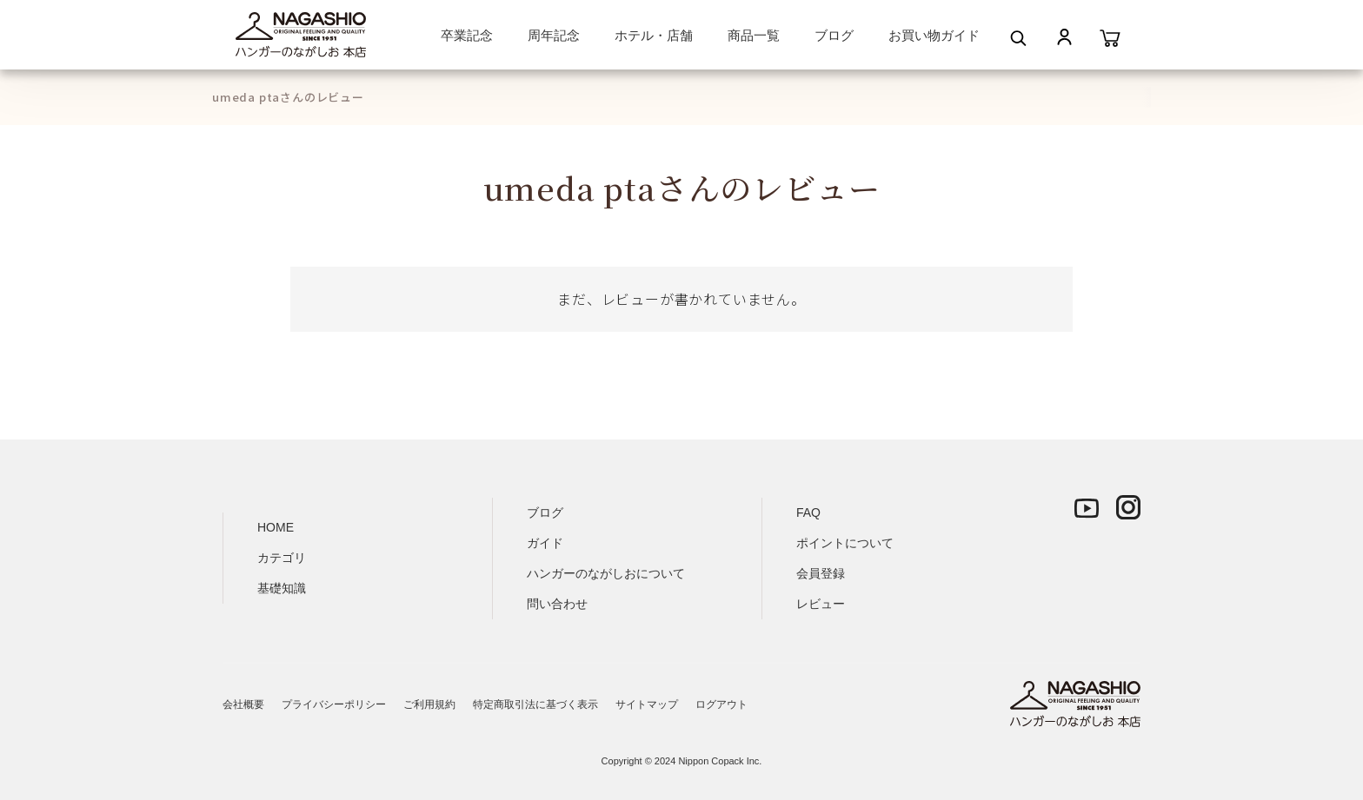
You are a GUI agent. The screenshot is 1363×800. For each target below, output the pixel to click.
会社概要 (243, 704)
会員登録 (820, 573)
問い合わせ (557, 604)
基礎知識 (281, 588)
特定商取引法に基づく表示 (535, 704)
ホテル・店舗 (654, 35)
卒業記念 (467, 35)
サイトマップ (646, 704)
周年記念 (554, 35)
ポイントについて (845, 543)
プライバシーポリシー (334, 704)
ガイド (545, 543)
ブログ (834, 35)
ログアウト (721, 704)
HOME (275, 527)
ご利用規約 (429, 704)
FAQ (808, 512)
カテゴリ (281, 558)
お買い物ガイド (934, 35)
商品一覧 (754, 35)
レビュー (820, 604)
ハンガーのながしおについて (606, 573)
